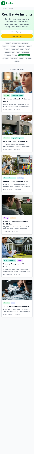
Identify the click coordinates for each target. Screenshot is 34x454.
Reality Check (14, 58)
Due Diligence (21, 46)
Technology (28, 58)
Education (29, 46)
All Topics (8, 43)
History (22, 49)
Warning (17, 61)
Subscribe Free (17, 36)
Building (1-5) (25, 43)
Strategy (21, 58)
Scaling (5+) (5, 46)
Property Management (24, 55)
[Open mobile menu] (31, 3)
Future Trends (15, 49)
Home (4, 8)
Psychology (5, 58)
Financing (7, 49)
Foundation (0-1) (16, 43)
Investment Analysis (9, 52)
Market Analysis (25, 52)
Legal (18, 52)
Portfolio (15, 55)
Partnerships (8, 55)
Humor (27, 49)
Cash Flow (13, 46)
